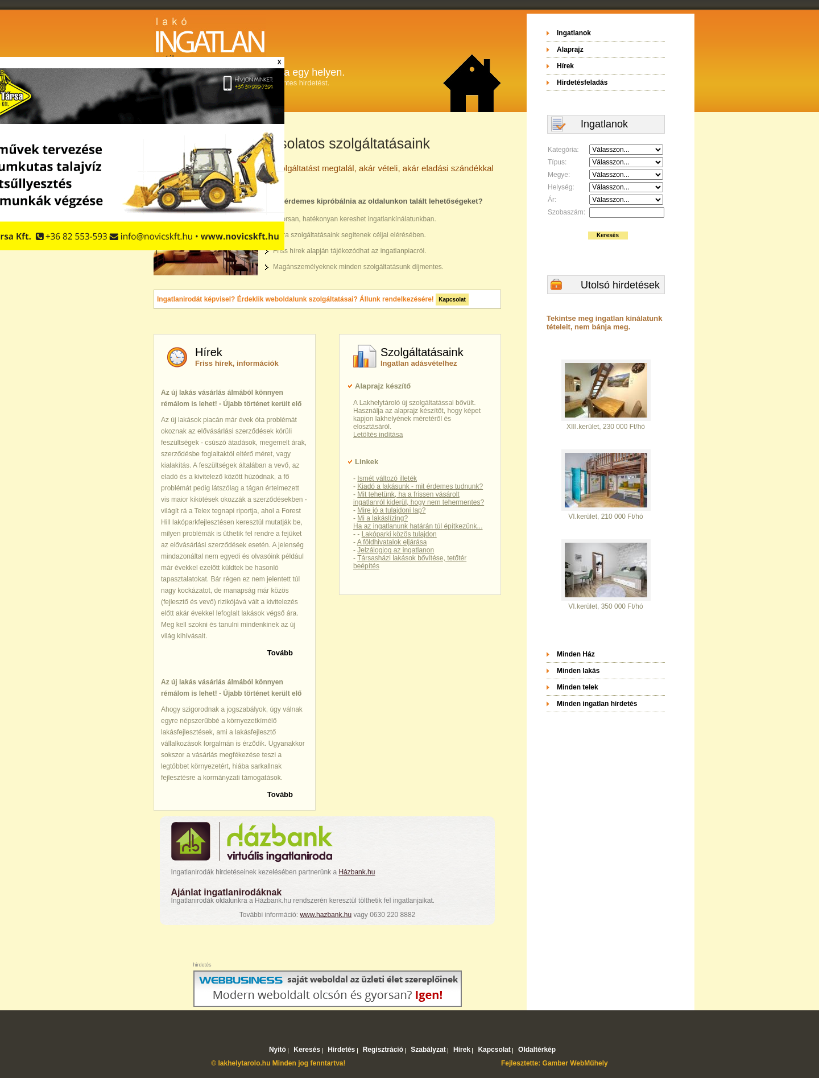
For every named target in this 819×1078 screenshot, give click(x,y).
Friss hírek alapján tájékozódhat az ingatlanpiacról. (349, 251)
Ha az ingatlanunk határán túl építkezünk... (417, 526)
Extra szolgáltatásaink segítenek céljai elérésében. (349, 235)
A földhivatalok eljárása (392, 542)
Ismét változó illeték (387, 478)
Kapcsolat (452, 299)
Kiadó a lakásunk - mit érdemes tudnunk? (420, 486)
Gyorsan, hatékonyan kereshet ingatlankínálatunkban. (354, 219)
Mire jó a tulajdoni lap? (391, 510)
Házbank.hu (356, 872)
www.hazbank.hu (325, 915)
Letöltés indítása (378, 435)
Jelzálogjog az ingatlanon (395, 550)
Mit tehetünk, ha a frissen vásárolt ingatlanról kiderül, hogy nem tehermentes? (418, 498)
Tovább (280, 653)
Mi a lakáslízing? (382, 518)
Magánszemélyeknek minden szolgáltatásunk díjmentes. (358, 267)
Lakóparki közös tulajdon (399, 534)
